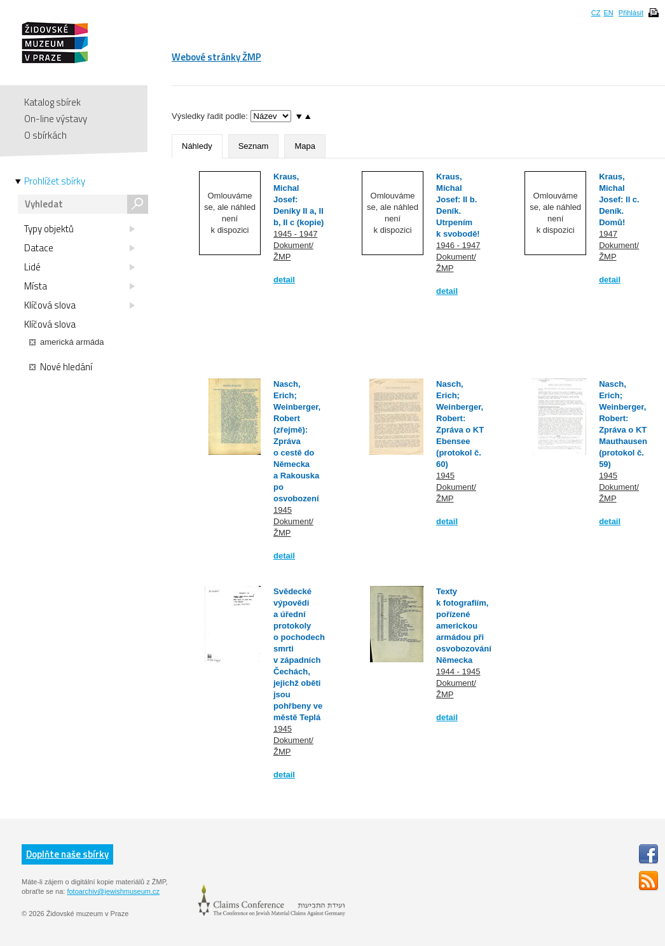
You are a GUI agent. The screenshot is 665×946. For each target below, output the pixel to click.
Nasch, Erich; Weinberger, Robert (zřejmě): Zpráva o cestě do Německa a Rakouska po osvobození (296, 441)
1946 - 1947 (458, 245)
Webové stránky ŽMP (216, 57)
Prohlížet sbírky (54, 181)
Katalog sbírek (52, 102)
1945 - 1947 (295, 234)
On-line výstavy (55, 118)
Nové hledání (60, 367)
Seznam (253, 146)
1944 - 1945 (458, 671)
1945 (282, 510)
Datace (79, 248)
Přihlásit (631, 13)
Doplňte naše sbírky (67, 854)
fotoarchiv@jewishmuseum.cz (113, 891)
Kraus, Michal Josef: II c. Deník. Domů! (619, 199)
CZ (596, 13)
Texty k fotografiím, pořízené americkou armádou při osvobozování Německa (463, 626)
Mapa (304, 146)
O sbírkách (45, 135)
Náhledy (197, 146)
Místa (79, 286)
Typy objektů (79, 229)
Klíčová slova (79, 305)
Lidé (79, 267)
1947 (608, 234)
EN (608, 13)
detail (284, 279)
